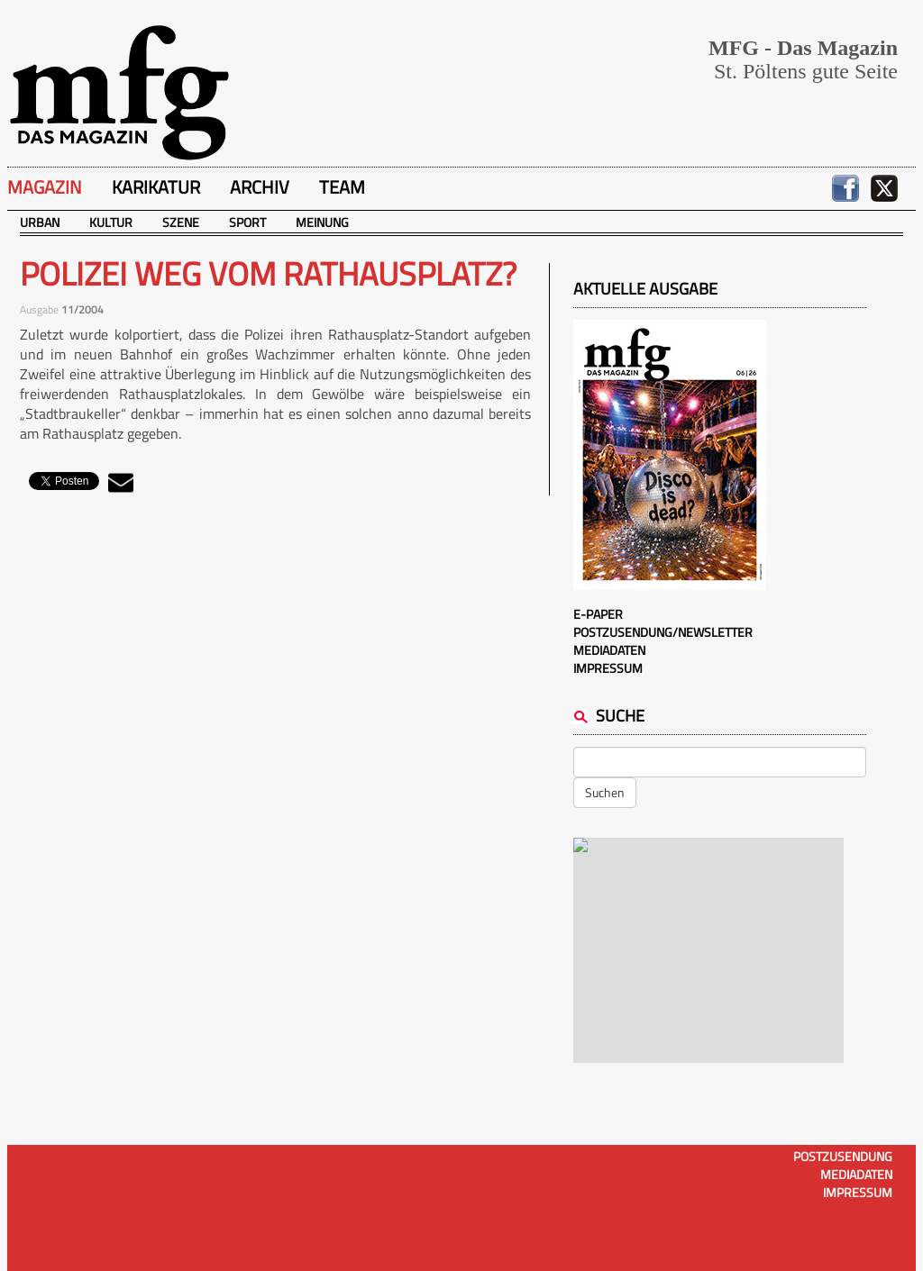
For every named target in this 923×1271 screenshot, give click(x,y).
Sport (247, 222)
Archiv (259, 187)
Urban (39, 222)
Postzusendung (842, 1156)
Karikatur (156, 187)
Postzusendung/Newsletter (663, 631)
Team (342, 187)
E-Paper (598, 613)
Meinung (322, 222)
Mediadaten (609, 649)
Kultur (111, 222)
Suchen (605, 792)
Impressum (608, 667)
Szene (180, 222)
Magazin (44, 187)
